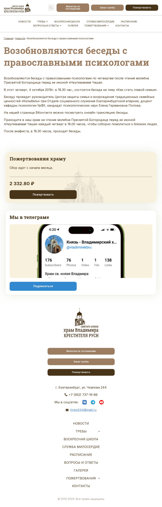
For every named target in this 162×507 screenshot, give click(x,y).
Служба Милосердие (100, 21)
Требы (41, 21)
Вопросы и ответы (46, 25)
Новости (24, 21)
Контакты (122, 25)
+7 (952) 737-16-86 (83, 395)
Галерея (73, 25)
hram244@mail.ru (83, 410)
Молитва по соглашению (72, 7)
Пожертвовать (142, 7)
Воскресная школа (67, 21)
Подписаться (43, 286)
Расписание (129, 21)
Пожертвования (95, 25)
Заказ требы (107, 7)
